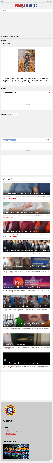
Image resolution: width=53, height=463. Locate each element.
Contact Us (8, 430)
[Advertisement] (26, 23)
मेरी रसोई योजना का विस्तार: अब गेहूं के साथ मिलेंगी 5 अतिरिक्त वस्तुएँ (21, 212)
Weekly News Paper (11, 434)
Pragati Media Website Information (14, 432)
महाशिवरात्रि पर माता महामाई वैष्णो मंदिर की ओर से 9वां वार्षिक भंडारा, (21, 231)
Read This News (12, 198)
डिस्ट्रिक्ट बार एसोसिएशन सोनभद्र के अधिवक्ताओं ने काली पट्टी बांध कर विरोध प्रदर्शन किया (26, 250)
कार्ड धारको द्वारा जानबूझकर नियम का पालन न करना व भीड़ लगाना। (21, 363)
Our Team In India (10, 433)
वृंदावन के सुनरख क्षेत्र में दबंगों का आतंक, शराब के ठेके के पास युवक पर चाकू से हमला (25, 193)
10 (5, 360)
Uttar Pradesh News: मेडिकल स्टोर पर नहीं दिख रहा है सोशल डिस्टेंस (22, 287)
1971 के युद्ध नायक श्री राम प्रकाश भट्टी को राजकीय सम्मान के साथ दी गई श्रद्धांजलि (25, 306)
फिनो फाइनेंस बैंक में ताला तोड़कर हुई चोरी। (14, 344)
